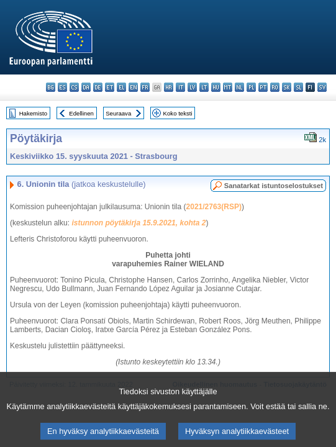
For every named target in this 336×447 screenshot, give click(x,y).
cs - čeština (74, 87)
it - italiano (180, 87)
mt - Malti (227, 87)
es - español (62, 87)
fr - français (145, 87)
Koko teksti (178, 113)
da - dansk (86, 87)
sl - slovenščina (298, 87)
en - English (133, 87)
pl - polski (251, 87)
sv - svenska (322, 87)
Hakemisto (33, 113)
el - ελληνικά (121, 87)
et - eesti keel (109, 87)
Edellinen (81, 113)
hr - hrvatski (168, 87)
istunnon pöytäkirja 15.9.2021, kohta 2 (138, 223)
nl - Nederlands (239, 87)
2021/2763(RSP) (214, 206)
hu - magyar (215, 87)
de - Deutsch (97, 87)
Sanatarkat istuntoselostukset (273, 185)
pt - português (263, 87)
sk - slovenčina (286, 87)
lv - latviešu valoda (192, 87)
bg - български (50, 87)
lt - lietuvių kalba (204, 87)
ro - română (274, 87)
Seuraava (118, 113)
